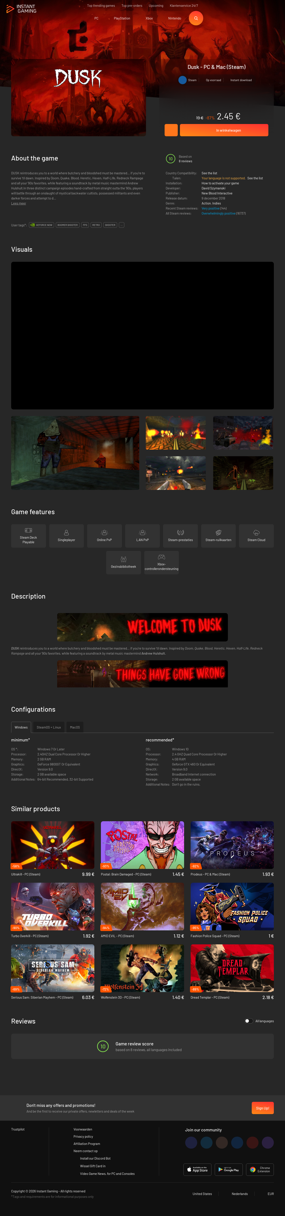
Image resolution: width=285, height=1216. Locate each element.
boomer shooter (68, 225)
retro (96, 225)
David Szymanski (213, 188)
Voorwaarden (83, 1129)
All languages (259, 1021)
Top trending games (101, 5)
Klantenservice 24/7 (184, 5)
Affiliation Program (87, 1144)
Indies (216, 203)
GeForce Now (44, 225)
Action (206, 203)
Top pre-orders (131, 5)
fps (85, 225)
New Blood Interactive (217, 193)
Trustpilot (18, 1129)
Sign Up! (262, 1108)
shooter (110, 225)
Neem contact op (86, 1151)
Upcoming (156, 5)
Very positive (211, 208)
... (122, 225)
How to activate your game (220, 183)
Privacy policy (83, 1136)
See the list (209, 173)
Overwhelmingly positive (219, 213)
